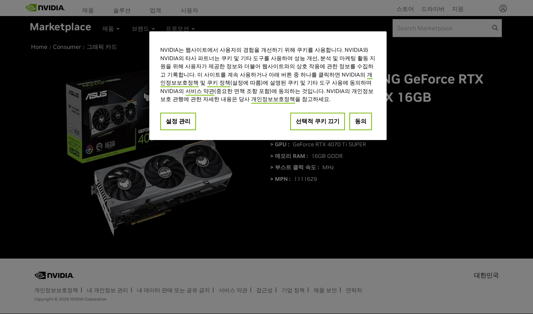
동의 (361, 121)
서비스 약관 (199, 91)
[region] (268, 85)
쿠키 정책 (218, 82)
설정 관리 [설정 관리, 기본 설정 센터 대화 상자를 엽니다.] (178, 121)
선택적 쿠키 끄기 (318, 121)
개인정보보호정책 (273, 99)
